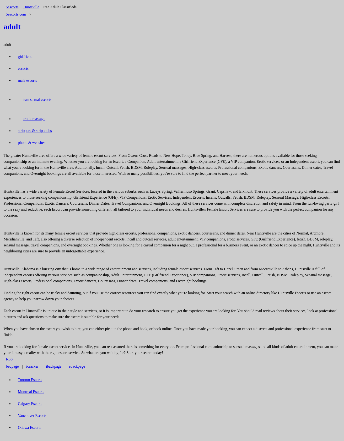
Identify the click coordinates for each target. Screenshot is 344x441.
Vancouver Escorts (32, 416)
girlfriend (25, 56)
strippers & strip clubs (35, 131)
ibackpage (53, 366)
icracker (32, 366)
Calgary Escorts (30, 404)
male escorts (27, 80)
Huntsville (31, 7)
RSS (9, 359)
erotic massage (34, 119)
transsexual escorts (37, 100)
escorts (23, 68)
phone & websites (31, 143)
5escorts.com (16, 14)
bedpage (12, 366)
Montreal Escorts (31, 392)
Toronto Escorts (30, 380)
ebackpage (77, 366)
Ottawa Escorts (29, 427)
